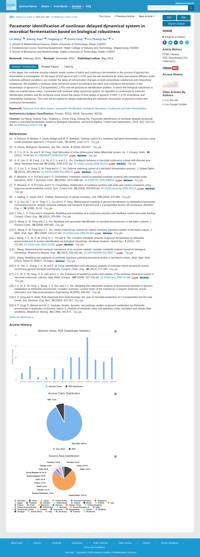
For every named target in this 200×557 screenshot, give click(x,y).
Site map (69, 552)
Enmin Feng (75, 39)
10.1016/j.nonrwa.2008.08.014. (95, 163)
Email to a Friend (175, 37)
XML (183, 17)
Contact (146, 543)
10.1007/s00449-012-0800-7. (103, 252)
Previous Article (124, 16)
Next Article (146, 16)
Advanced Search (184, 3)
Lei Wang (15, 39)
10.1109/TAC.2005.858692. (103, 180)
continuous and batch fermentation (127, 108)
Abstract (24, 66)
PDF (169, 17)
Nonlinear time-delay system (39, 108)
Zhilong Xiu (99, 39)
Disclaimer (77, 543)
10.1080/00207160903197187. (55, 155)
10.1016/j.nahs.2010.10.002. (43, 244)
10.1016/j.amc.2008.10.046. (119, 277)
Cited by (68, 66)
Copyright (56, 543)
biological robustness (95, 108)
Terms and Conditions (94, 547)
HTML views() (170, 54)
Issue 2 (31, 16)
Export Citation (176, 23)
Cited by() (168, 61)
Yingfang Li (55, 39)
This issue (104, 16)
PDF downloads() (175, 57)
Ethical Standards (169, 543)
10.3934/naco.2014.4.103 (64, 16)
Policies (37, 543)
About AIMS (16, 543)
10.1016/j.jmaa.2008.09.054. (82, 233)
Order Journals (100, 543)
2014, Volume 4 (17, 16)
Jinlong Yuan (34, 39)
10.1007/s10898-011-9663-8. (61, 171)
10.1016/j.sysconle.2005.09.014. (122, 188)
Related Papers (50, 66)
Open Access (125, 543)
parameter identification (69, 108)
